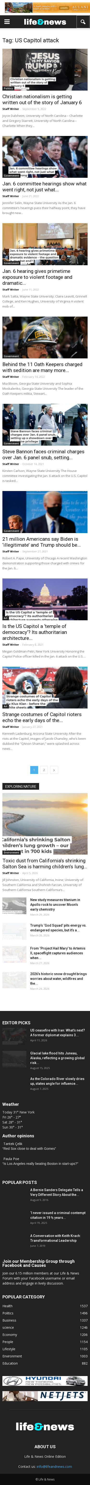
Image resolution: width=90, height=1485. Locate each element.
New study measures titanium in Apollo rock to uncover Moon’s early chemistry (55, 904)
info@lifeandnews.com (54, 1466)
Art (5, 618)
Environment (11, 852)
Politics (8, 88)
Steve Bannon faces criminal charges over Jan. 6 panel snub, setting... (43, 454)
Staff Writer (10, 109)
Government (11, 175)
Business (9, 1320)
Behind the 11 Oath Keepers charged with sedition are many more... (42, 367)
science (8, 1327)
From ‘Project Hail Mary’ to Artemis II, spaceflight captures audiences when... (57, 953)
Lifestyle (8, 1349)
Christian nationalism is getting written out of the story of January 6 (42, 99)
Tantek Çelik (12, 1143)
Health (7, 1306)
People (7, 1341)
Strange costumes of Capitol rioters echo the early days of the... (42, 717)
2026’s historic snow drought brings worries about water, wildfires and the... (58, 978)
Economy (9, 1334)
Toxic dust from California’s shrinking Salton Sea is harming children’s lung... (44, 863)
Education (10, 1363)
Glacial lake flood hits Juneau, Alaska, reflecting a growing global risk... (57, 1058)
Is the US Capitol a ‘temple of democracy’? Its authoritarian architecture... (34, 632)
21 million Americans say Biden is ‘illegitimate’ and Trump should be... (41, 542)
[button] (83, 21)
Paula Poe (11, 1158)
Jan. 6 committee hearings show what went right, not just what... (44, 187)
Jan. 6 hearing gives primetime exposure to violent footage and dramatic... (37, 277)
